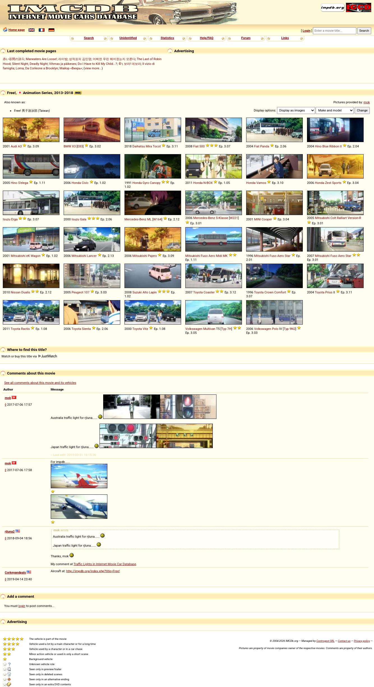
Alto (145, 292)
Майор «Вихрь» (70, 68)
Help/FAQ (206, 38)
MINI (257, 219)
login (22, 606)
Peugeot (77, 292)
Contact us (344, 640)
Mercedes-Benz (135, 219)
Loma (20, 68)
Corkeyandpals (15, 572)
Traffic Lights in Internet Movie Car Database (104, 564)
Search (89, 38)
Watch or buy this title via (29, 356)
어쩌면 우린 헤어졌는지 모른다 (114, 59)
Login (306, 31)
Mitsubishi (322, 218)
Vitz (145, 329)
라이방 (63, 59)
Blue (325, 146)
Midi (219, 256)
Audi (14, 146)
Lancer (92, 256)
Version (353, 218)
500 (202, 146)
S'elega (23, 183)
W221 (234, 218)
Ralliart (342, 218)
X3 (74, 146)
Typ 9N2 (289, 329)
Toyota (198, 292)
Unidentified (128, 38)
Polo (275, 329)
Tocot (157, 146)
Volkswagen (193, 329)
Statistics (167, 38)
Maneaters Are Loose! (41, 59)
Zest (328, 183)
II (341, 146)
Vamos (261, 183)
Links (285, 38)
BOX (210, 183)
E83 (80, 146)
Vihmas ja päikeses (62, 64)
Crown (268, 292)
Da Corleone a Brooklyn (41, 68)
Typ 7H (226, 329)
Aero (212, 256)
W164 (157, 219)
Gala (83, 219)
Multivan (209, 329)
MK (225, 256)
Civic (85, 183)
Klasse (223, 218)
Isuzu (6, 219)
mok (367, 102)
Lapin (153, 292)
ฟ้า (121, 64)
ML (149, 219)
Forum (246, 38)
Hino (318, 146)
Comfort (280, 292)
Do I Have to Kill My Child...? (97, 64)
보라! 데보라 (132, 64)
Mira (149, 146)
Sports (336, 183)
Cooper (267, 219)
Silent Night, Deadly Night (30, 64)
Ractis (25, 329)
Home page (16, 30)
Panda (264, 146)
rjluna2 (10, 531)
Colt (333, 218)
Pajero (152, 256)
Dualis (25, 292)
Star (287, 256)
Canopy (155, 183)
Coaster (209, 292)
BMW (67, 146)
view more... (93, 68)
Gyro (145, 183)
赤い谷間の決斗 (13, 59)
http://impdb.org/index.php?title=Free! (93, 571)
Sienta (86, 329)
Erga (14, 219)
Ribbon (334, 146)
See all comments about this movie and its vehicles (40, 383)
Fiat (195, 146)
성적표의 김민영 (80, 59)
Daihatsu (138, 146)
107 (86, 292)
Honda (76, 183)
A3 (20, 146)
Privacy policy (362, 640)
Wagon (35, 256)
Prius (329, 292)
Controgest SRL (325, 640)
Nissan (15, 292)
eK (28, 256)
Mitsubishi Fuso (196, 256)
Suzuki (137, 292)
